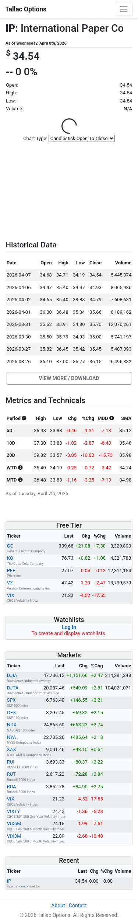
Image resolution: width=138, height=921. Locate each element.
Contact (78, 905)
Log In (69, 627)
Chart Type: (35, 138)
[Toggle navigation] (124, 9)
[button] (69, 378)
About (58, 905)
